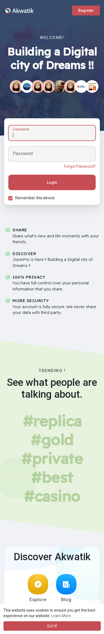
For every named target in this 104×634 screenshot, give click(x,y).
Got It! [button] (52, 626)
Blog (66, 588)
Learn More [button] (61, 616)
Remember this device (35, 198)
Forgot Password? (80, 166)
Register (86, 10)
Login (52, 182)
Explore (38, 588)
